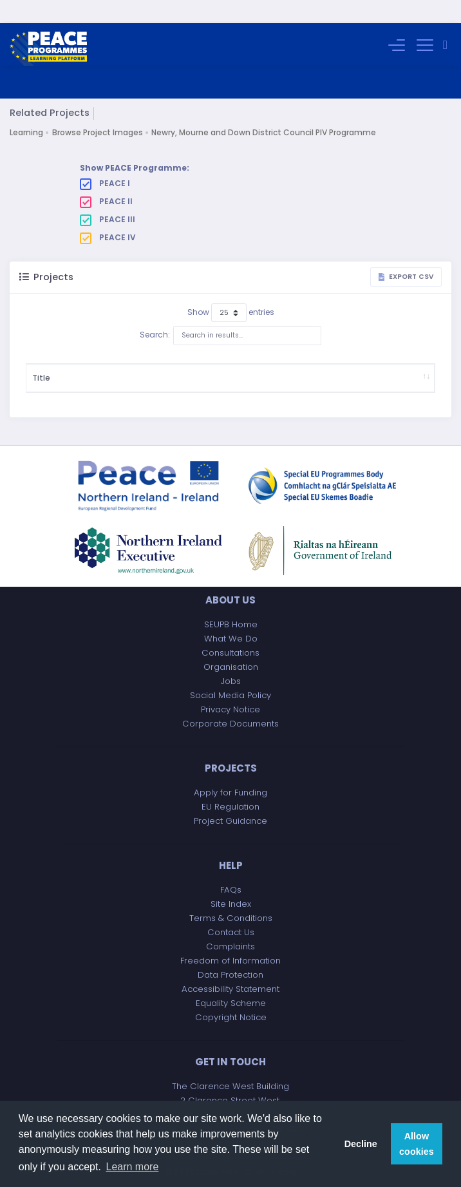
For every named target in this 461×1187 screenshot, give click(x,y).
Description (112, 366)
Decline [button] (360, 1144)
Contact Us (230, 932)
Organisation (230, 667)
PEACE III (107, 196)
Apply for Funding (230, 792)
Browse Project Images (97, 109)
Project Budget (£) (262, 366)
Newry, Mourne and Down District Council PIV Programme (263, 109)
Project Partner (400, 366)
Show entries (230, 289)
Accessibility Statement (230, 989)
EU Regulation (230, 807)
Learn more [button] (132, 1166)
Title (41, 366)
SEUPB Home (231, 624)
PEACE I (105, 160)
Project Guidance (230, 821)
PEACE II (106, 178)
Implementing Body (331, 366)
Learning (26, 109)
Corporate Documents (230, 723)
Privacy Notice (230, 709)
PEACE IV (108, 214)
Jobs (231, 681)
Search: (230, 312)
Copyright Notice (231, 1017)
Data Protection (230, 975)
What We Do (231, 638)
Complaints (230, 946)
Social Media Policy (230, 695)
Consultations (230, 653)
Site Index (231, 904)
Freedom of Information (230, 960)
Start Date (211, 366)
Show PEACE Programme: (134, 144)
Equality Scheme (231, 1003)
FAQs (230, 890)
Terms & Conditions (230, 918)
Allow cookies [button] (416, 1144)
